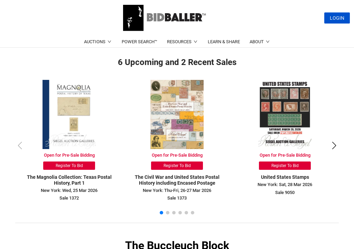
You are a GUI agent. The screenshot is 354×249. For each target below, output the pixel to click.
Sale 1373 (177, 198)
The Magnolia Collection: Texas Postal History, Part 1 (69, 180)
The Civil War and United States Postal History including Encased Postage (177, 180)
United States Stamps (285, 177)
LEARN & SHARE (224, 41)
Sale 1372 (69, 198)
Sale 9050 (285, 192)
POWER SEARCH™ (139, 41)
